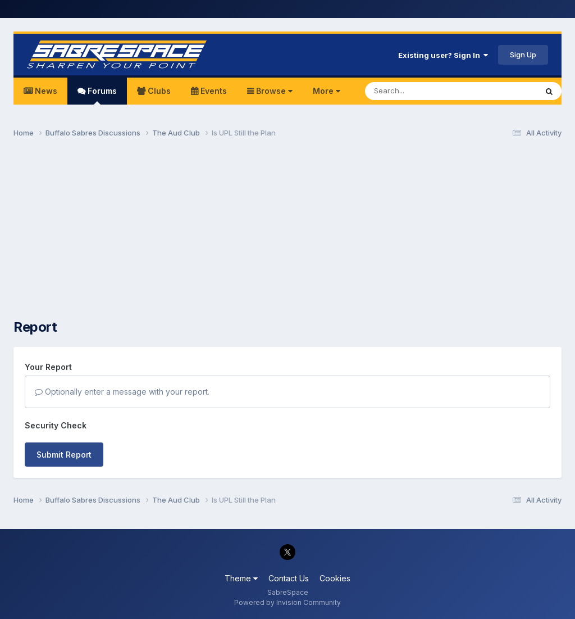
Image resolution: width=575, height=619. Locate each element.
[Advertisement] (287, 234)
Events (212, 91)
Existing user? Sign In (443, 55)
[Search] (420, 91)
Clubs (158, 91)
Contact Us (288, 578)
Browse (273, 91)
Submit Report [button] (64, 454)
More (326, 91)
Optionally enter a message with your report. (122, 391)
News (45, 91)
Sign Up (523, 54)
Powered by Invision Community (287, 602)
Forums (101, 95)
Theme (241, 578)
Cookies (335, 578)
